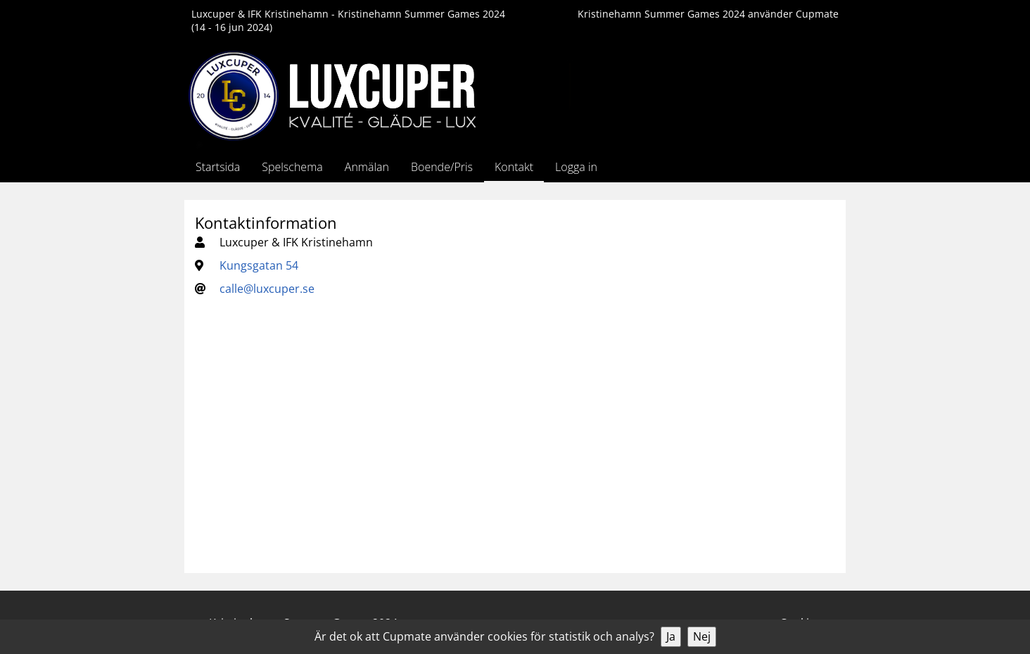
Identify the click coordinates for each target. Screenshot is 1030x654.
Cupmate (817, 13)
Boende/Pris (442, 167)
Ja (670, 636)
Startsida (218, 167)
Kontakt (514, 167)
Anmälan (367, 167)
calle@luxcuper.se (267, 288)
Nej (702, 636)
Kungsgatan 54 (259, 265)
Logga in (576, 167)
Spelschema (292, 167)
